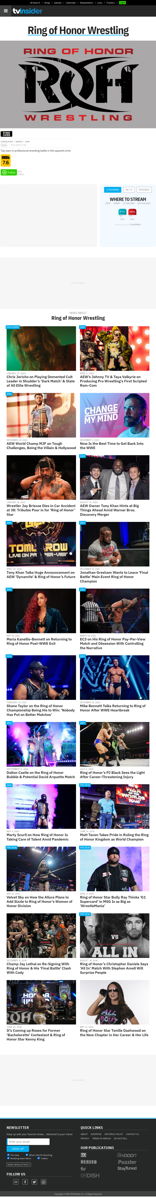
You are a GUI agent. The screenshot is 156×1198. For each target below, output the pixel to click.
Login (122, 2)
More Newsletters (18, 1166)
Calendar (71, 2)
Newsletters (86, 2)
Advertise (96, 1135)
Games (58, 2)
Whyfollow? (21, 174)
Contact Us (132, 1135)
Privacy (85, 1139)
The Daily (14, 1156)
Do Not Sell (120, 1139)
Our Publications (97, 1148)
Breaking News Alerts (20, 1159)
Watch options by (128, 226)
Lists (99, 2)
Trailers (110, 2)
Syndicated (7, 142)
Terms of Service (101, 1139)
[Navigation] (5, 11)
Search (36, 2)
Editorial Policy (114, 1135)
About (84, 1135)
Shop (47, 2)
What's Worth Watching (40, 1156)
